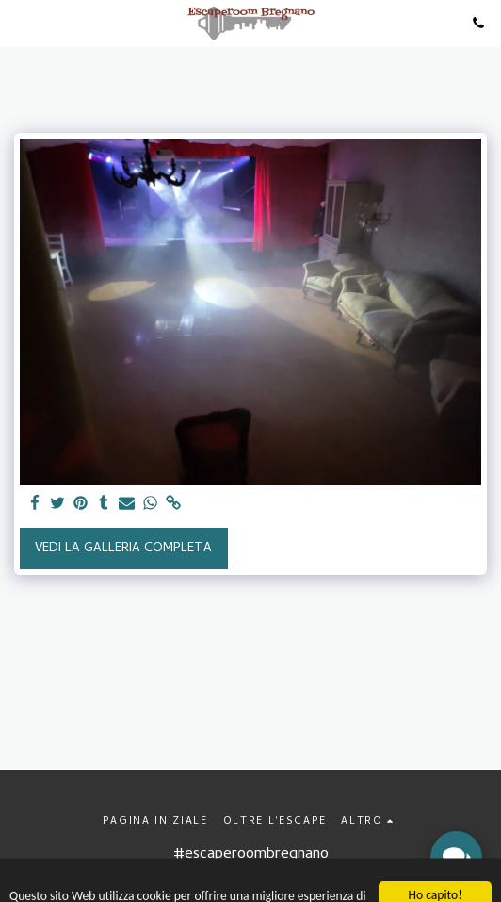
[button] (21, 22)
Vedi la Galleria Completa (123, 549)
